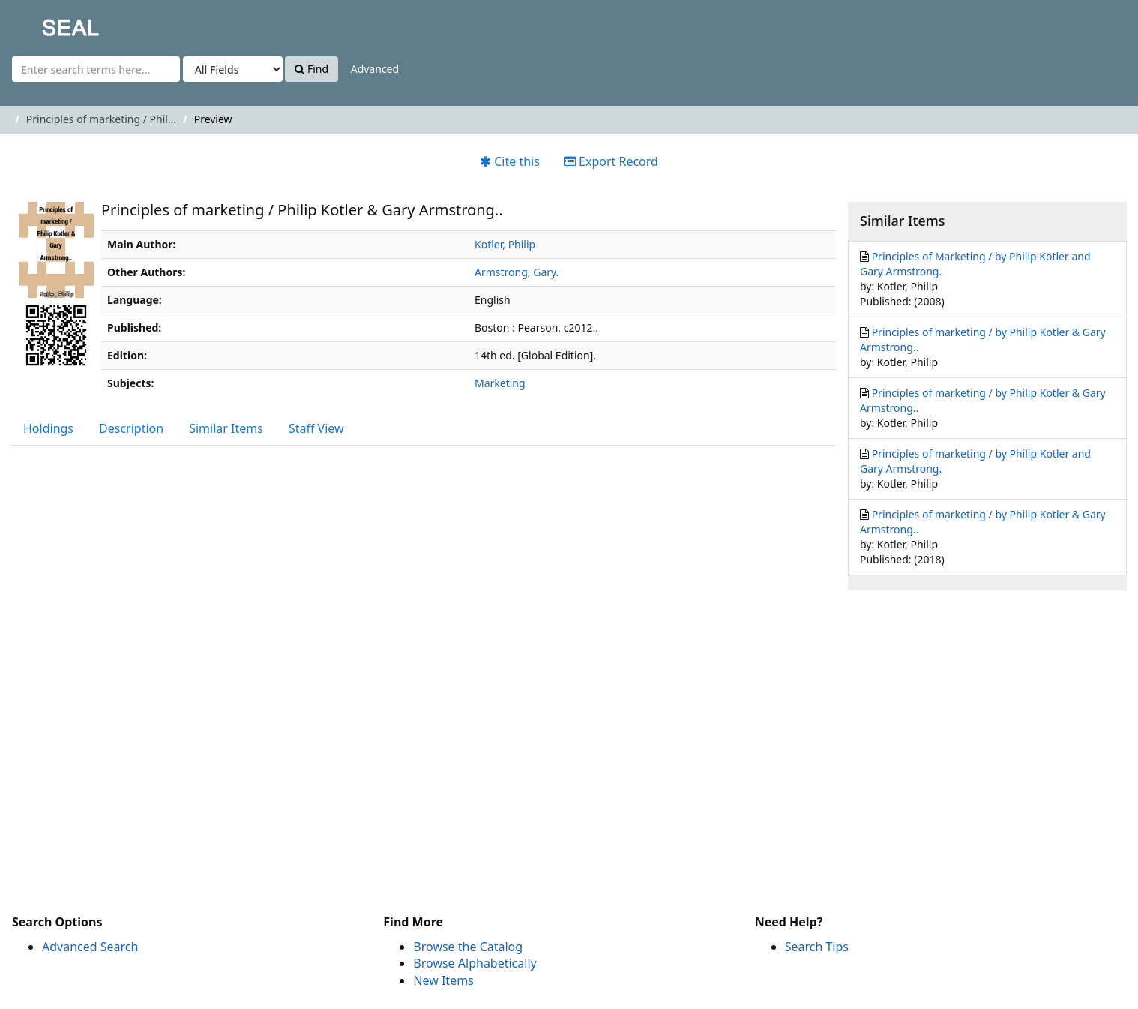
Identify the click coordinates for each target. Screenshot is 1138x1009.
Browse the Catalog (468, 946)
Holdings (48, 428)
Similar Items (226, 428)
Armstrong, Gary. (517, 272)
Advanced (375, 69)
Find (311, 69)
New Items (443, 980)
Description (131, 428)
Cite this (510, 161)
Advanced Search (90, 946)
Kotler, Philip (505, 244)
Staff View (316, 428)
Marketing (500, 383)
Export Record (611, 161)
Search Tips (817, 946)
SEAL (40, 23)
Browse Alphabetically (474, 963)
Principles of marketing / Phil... (101, 119)
